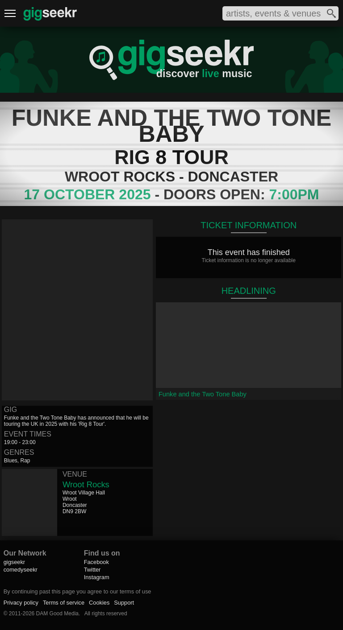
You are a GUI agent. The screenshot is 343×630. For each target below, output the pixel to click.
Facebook (96, 562)
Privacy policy (21, 602)
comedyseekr (21, 569)
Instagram (96, 577)
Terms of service (63, 602)
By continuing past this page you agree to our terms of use (77, 591)
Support (124, 602)
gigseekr (14, 562)
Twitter (92, 569)
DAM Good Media (57, 613)
